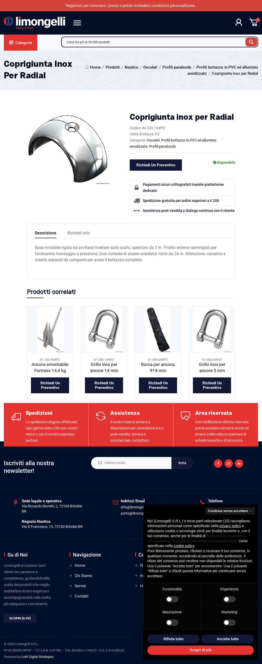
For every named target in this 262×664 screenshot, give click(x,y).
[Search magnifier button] (251, 42)
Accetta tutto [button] (228, 639)
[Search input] (155, 42)
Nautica (131, 67)
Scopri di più (20, 618)
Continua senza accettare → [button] (230, 511)
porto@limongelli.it (136, 513)
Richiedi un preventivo (155, 165)
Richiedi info (78, 233)
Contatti (82, 596)
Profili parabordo (176, 67)
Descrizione (45, 233)
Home (95, 67)
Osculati (150, 67)
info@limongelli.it (134, 507)
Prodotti (113, 67)
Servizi (80, 586)
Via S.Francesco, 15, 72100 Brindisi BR (52, 527)
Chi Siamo (83, 575)
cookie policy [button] (184, 546)
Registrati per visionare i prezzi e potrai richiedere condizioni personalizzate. (131, 5)
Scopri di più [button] (201, 650)
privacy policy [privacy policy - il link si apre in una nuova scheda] (230, 526)
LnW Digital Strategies (37, 657)
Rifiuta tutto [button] (173, 639)
